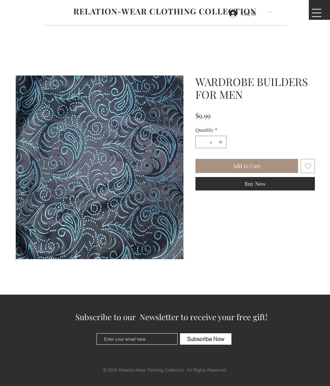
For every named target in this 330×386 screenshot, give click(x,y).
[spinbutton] (211, 142)
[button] (272, 11)
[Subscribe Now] (205, 339)
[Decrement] (200, 142)
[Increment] (221, 142)
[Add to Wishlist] (308, 166)
